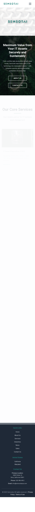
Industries (17, 442)
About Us (17, 78)
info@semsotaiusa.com (19, 483)
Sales (17, 448)
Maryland (18, 464)
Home (18, 432)
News (17, 445)
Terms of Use (20, 494)
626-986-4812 (20, 480)
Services (17, 438)
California (17, 461)
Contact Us (17, 85)
